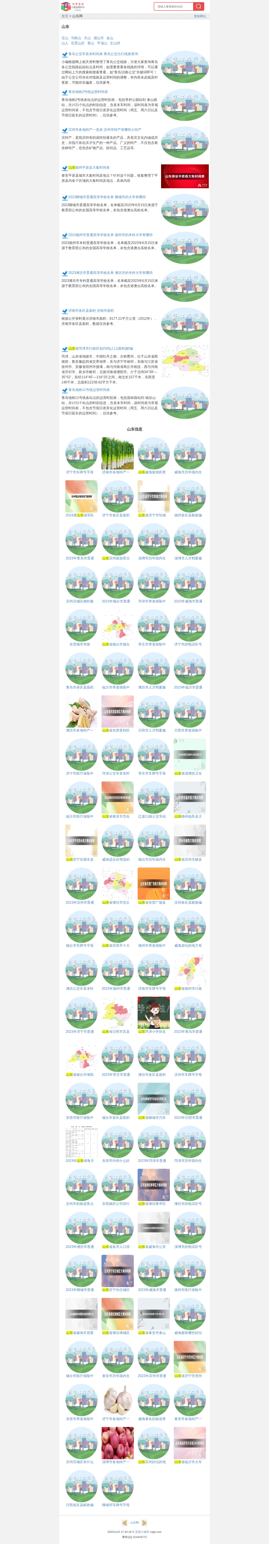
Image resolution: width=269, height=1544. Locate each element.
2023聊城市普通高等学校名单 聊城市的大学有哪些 (107, 197)
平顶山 (102, 43)
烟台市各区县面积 (116, 1117)
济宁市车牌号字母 (80, 472)
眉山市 (99, 38)
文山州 (115, 43)
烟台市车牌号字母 (80, 945)
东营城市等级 (79, 644)
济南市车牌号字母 (152, 988)
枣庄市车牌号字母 (152, 773)
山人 (64, 43)
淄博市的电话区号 (188, 1247)
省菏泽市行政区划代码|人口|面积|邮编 (100, 348)
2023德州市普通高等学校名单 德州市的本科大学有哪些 (110, 235)
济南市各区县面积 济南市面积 (91, 310)
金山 (109, 38)
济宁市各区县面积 (116, 515)
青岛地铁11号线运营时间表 (89, 390)
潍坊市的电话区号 (188, 1204)
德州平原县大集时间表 (89, 167)
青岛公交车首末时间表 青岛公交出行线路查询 (103, 54)
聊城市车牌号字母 (116, 1505)
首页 (64, 16)
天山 (87, 38)
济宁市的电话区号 (188, 644)
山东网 (134, 1522)
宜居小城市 (142, 1531)
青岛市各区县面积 (80, 687)
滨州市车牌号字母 (188, 1074)
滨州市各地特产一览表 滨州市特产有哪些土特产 (104, 129)
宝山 (64, 38)
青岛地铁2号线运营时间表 (88, 92)
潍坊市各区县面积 (152, 1074)
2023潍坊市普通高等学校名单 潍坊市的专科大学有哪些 (110, 273)
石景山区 (78, 43)
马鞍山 (76, 38)
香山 (90, 43)
